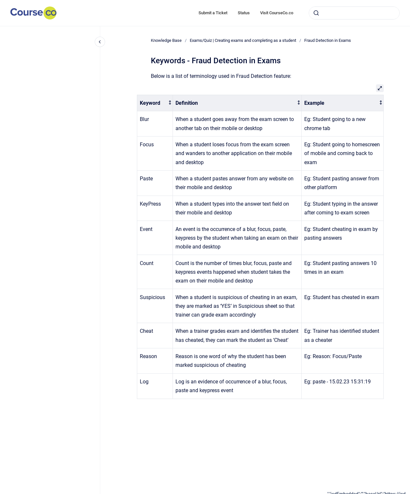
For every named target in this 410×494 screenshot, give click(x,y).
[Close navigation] (100, 42)
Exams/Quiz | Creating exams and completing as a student (243, 40)
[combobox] (354, 13)
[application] (368, 492)
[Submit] (316, 13)
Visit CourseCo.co (276, 12)
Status (244, 12)
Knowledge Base (166, 40)
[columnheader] (155, 103)
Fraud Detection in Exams (327, 40)
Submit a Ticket (213, 12)
